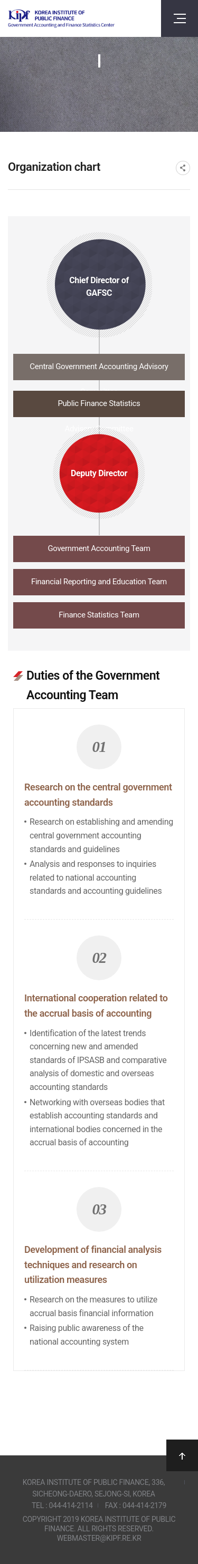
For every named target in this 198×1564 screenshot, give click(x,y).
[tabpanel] (99, 1013)
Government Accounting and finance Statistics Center (61, 18)
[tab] (99, 370)
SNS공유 (183, 168)
